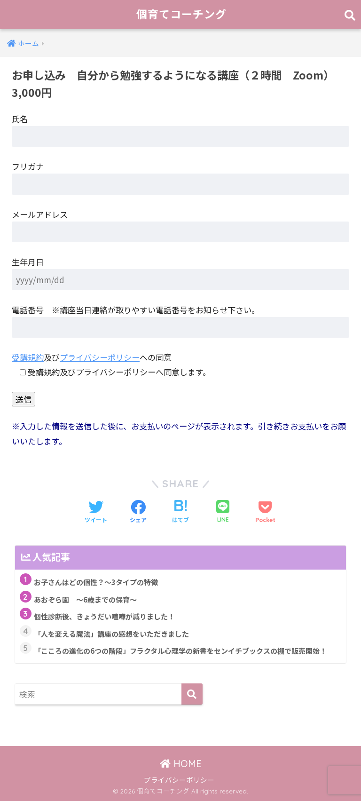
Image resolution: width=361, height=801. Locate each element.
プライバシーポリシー (100, 357)
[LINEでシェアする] (222, 512)
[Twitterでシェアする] (96, 512)
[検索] (192, 694)
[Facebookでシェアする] (138, 512)
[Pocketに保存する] (265, 512)
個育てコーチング (181, 14)
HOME (181, 763)
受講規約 (28, 357)
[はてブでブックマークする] (180, 512)
